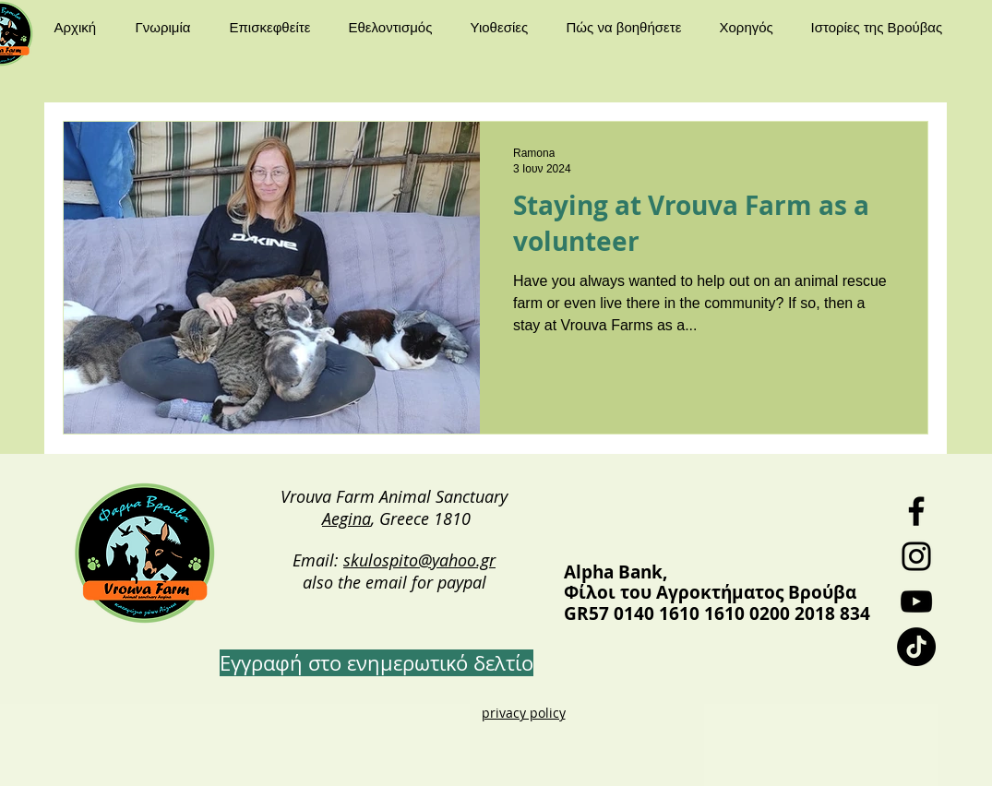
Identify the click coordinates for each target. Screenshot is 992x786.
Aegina (346, 518)
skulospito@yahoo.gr (419, 560)
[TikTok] (916, 646)
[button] (169, 27)
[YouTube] (916, 601)
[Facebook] (916, 511)
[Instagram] (916, 556)
